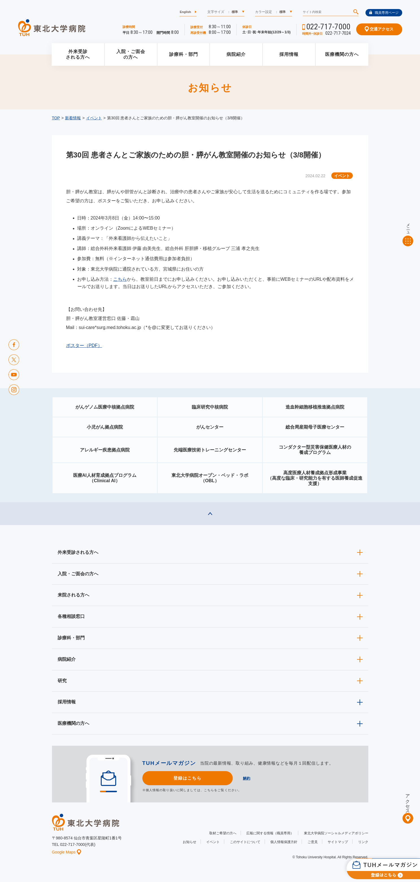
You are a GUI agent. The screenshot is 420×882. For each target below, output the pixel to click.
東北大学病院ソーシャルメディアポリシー (336, 833)
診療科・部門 (183, 54)
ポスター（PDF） (84, 345)
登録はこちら (187, 778)
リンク (363, 842)
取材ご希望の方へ (222, 833)
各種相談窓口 (71, 616)
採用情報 (289, 54)
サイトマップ (338, 842)
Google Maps (66, 852)
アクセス (407, 801)
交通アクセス (379, 29)
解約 (246, 778)
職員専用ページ (384, 13)
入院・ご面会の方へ (130, 54)
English (185, 12)
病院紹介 (236, 54)
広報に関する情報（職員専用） (270, 833)
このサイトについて (245, 842)
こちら (120, 279)
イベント (94, 118)
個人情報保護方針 (283, 842)
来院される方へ (73, 595)
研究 (62, 680)
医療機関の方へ (342, 54)
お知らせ (189, 842)
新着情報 (73, 118)
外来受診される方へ (78, 54)
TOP (56, 118)
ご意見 (313, 842)
